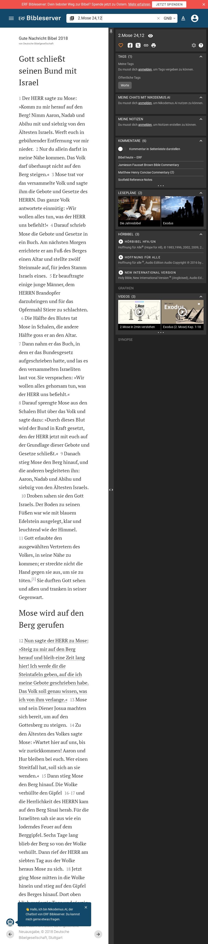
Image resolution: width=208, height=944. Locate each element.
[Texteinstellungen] (183, 18)
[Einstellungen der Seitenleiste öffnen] (193, 45)
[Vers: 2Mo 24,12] (150, 35)
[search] (116, 18)
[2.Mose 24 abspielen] (161, 242)
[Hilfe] (200, 45)
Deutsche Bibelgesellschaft (38, 43)
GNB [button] (170, 18)
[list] (161, 168)
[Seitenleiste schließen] (111, 490)
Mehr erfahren (139, 4)
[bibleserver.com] (40, 18)
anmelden (145, 69)
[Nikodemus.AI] (10, 922)
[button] (204, 4)
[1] (34, 578)
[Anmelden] (194, 18)
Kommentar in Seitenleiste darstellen (154, 149)
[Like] (120, 45)
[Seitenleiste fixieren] (111, 32)
